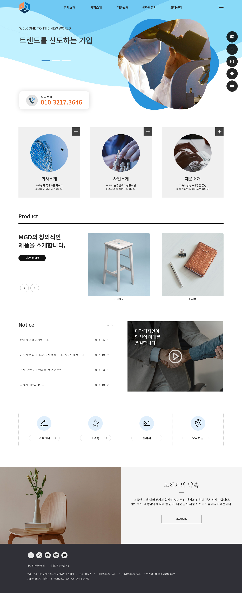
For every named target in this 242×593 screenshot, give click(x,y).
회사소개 (69, 8)
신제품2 (118, 299)
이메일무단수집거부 (60, 565)
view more (32, 257)
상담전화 (62, 100)
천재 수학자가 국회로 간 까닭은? (40, 370)
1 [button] (46, 60)
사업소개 (96, 8)
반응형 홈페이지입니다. (34, 340)
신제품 (192, 299)
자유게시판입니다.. (32, 385)
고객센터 (176, 8)
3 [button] (66, 60)
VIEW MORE (181, 519)
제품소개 (123, 8)
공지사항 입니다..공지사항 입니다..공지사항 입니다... (53, 355)
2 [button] (56, 60)
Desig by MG (82, 578)
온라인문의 (149, 8)
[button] (24, 288)
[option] (121, 57)
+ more (108, 325)
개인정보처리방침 (36, 565)
